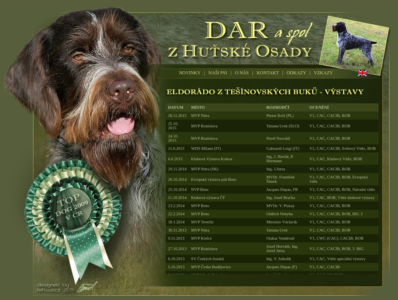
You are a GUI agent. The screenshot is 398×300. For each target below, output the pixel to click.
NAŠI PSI (217, 72)
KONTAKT (268, 72)
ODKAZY (296, 72)
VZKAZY (323, 72)
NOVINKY (190, 72)
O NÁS (242, 72)
